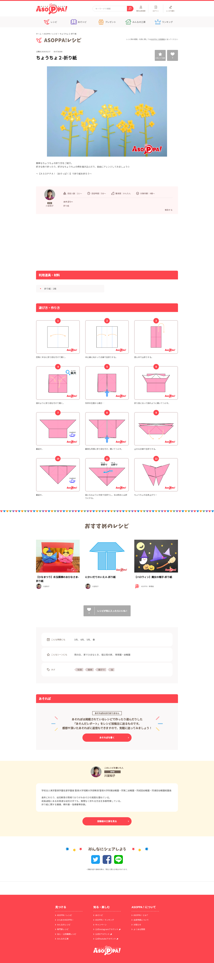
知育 (80, 669)
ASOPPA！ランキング (104, 919)
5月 (88, 639)
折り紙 (66, 205)
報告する (169, 209)
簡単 (90, 669)
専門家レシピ (63, 929)
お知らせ (137, 924)
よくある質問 (139, 929)
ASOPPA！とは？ (140, 915)
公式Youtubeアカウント (105, 938)
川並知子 (109, 776)
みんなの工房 (63, 938)
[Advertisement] (79, 242)
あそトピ (99, 915)
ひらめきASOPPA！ (65, 919)
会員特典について (141, 919)
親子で (101, 669)
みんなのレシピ (63, 924)
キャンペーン (101, 924)
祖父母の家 (106, 654)
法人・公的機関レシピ (66, 934)
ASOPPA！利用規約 (158, 39)
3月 (76, 639)
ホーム (38, 33)
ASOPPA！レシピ (50, 33)
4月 (82, 639)
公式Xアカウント (102, 934)
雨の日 (77, 654)
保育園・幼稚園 (122, 654)
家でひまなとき (91, 654)
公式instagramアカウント (106, 929)
